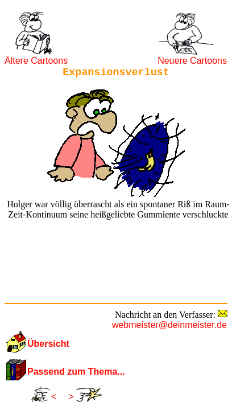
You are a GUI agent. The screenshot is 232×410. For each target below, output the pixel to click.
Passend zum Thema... (76, 371)
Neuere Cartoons (192, 60)
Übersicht (48, 343)
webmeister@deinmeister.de (169, 325)
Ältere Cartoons (36, 60)
